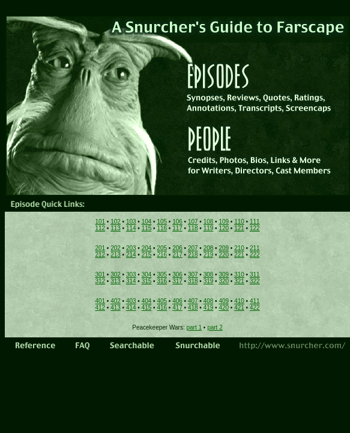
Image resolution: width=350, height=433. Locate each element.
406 (177, 301)
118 (193, 228)
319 (209, 281)
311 (255, 274)
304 (147, 274)
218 (193, 254)
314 (131, 281)
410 (239, 301)
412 (100, 307)
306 (177, 274)
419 (209, 307)
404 (147, 301)
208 (209, 248)
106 (177, 221)
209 (224, 248)
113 (115, 228)
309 (224, 274)
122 (255, 228)
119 (209, 228)
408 (209, 301)
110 (239, 221)
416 (162, 307)
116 (162, 228)
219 (209, 254)
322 (255, 281)
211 (255, 248)
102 (115, 221)
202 (115, 248)
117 (177, 228)
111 (255, 221)
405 (162, 301)
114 (131, 228)
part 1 (194, 327)
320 (224, 281)
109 (224, 221)
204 (147, 248)
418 (193, 307)
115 (147, 228)
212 (100, 254)
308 (209, 274)
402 (115, 301)
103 (131, 221)
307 (193, 274)
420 (224, 307)
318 (193, 281)
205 (162, 248)
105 (162, 221)
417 (177, 307)
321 (239, 281)
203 (131, 248)
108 (209, 221)
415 (147, 307)
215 (147, 254)
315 (147, 281)
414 (131, 307)
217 (177, 254)
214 (131, 254)
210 (239, 248)
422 (255, 307)
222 (255, 254)
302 (115, 274)
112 (100, 228)
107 (193, 221)
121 (239, 228)
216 (162, 254)
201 (100, 248)
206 (177, 248)
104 (147, 221)
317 (177, 281)
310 (239, 274)
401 (100, 301)
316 (162, 281)
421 (239, 307)
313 (115, 281)
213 (115, 254)
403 (131, 301)
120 (224, 228)
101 (100, 221)
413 (115, 307)
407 (193, 301)
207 (193, 248)
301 (100, 274)
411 (255, 301)
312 (100, 281)
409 (224, 301)
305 (162, 274)
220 (224, 254)
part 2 (215, 327)
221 (239, 254)
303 (131, 274)
